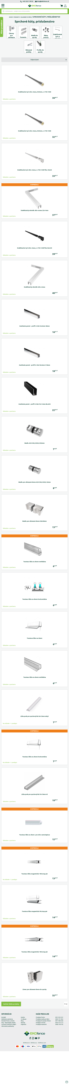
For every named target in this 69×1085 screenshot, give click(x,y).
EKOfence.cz (34, 1076)
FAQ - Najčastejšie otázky (8, 1056)
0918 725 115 (59, 1056)
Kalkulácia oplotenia (7, 1053)
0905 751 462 (59, 1053)
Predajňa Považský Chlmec (43, 1054)
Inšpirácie (23, 1058)
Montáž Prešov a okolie (7, 1054)
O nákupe (23, 1053)
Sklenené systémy (26, 17)
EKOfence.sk (26, 1076)
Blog (22, 1054)
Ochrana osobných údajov (8, 1058)
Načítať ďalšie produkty (11, 1038)
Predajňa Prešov (40, 1051)
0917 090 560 (59, 1054)
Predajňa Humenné (41, 1058)
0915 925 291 (59, 1051)
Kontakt (3, 1051)
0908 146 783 (59, 1058)
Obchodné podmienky (7, 1060)
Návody (23, 1056)
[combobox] (34, 11)
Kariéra (23, 1051)
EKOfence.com (42, 1076)
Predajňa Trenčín (40, 1056)
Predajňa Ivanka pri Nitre (42, 1053)
